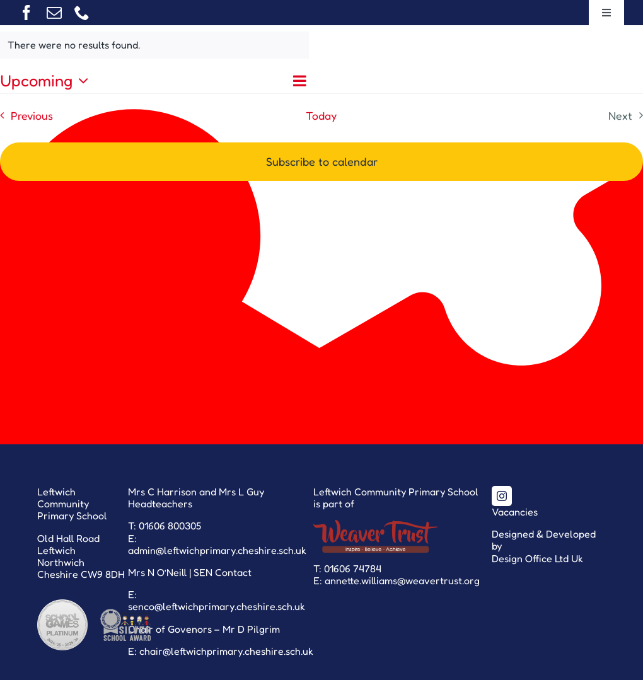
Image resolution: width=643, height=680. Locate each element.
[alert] (154, 45)
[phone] (82, 12)
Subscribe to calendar (322, 161)
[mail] (54, 12)
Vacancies (515, 511)
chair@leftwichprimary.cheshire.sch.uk (226, 651)
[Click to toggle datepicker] (47, 81)
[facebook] (26, 12)
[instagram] (502, 496)
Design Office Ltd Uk (537, 558)
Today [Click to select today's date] (321, 115)
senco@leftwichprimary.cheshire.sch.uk (216, 606)
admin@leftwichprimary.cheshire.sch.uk (217, 550)
